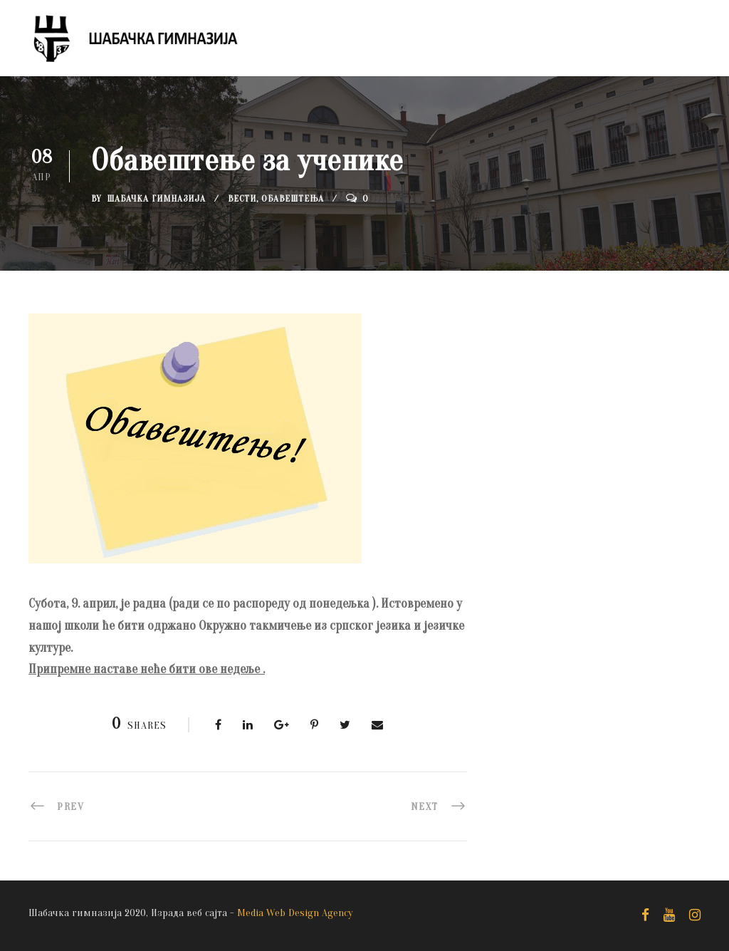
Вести (242, 198)
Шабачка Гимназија (156, 198)
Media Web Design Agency (295, 913)
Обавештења (292, 198)
